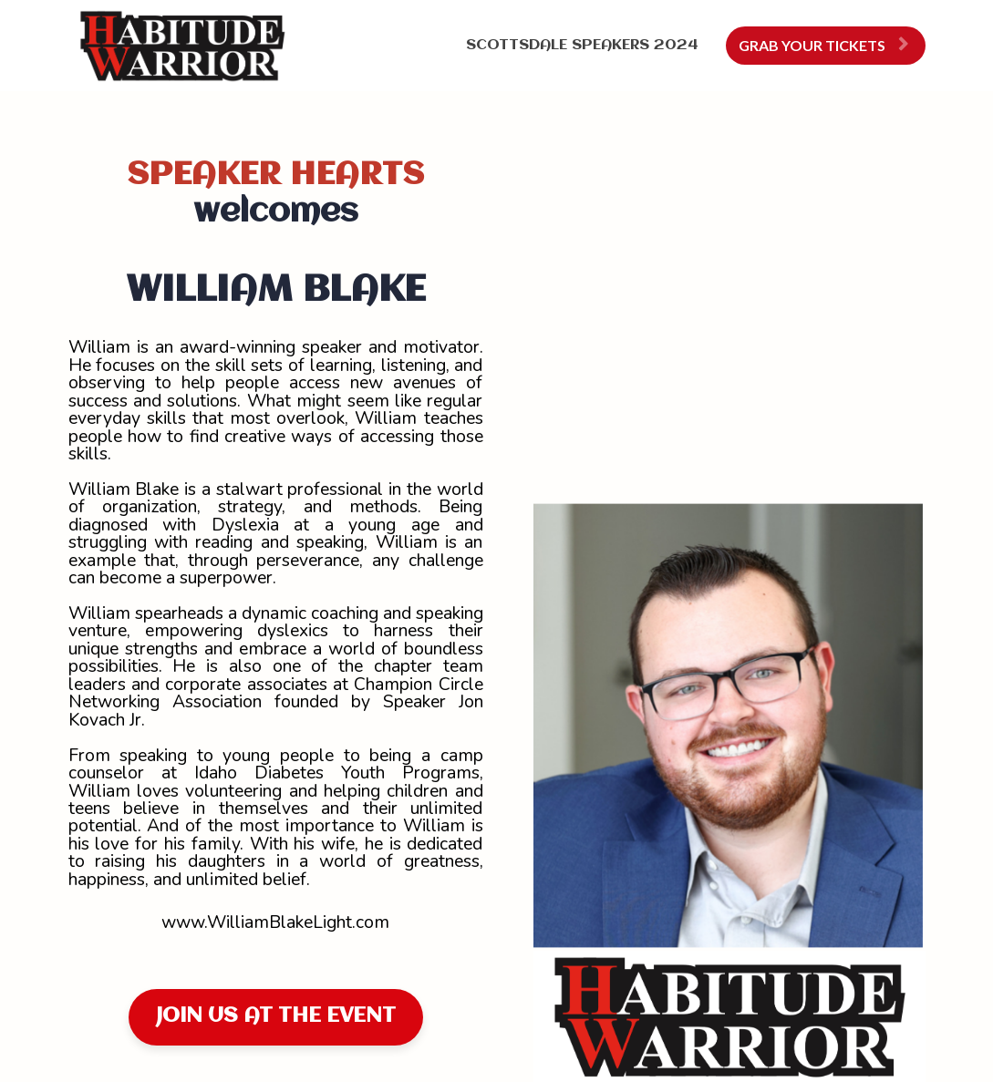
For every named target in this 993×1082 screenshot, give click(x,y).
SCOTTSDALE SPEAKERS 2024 (582, 45)
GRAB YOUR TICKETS (823, 45)
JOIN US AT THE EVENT (276, 1016)
